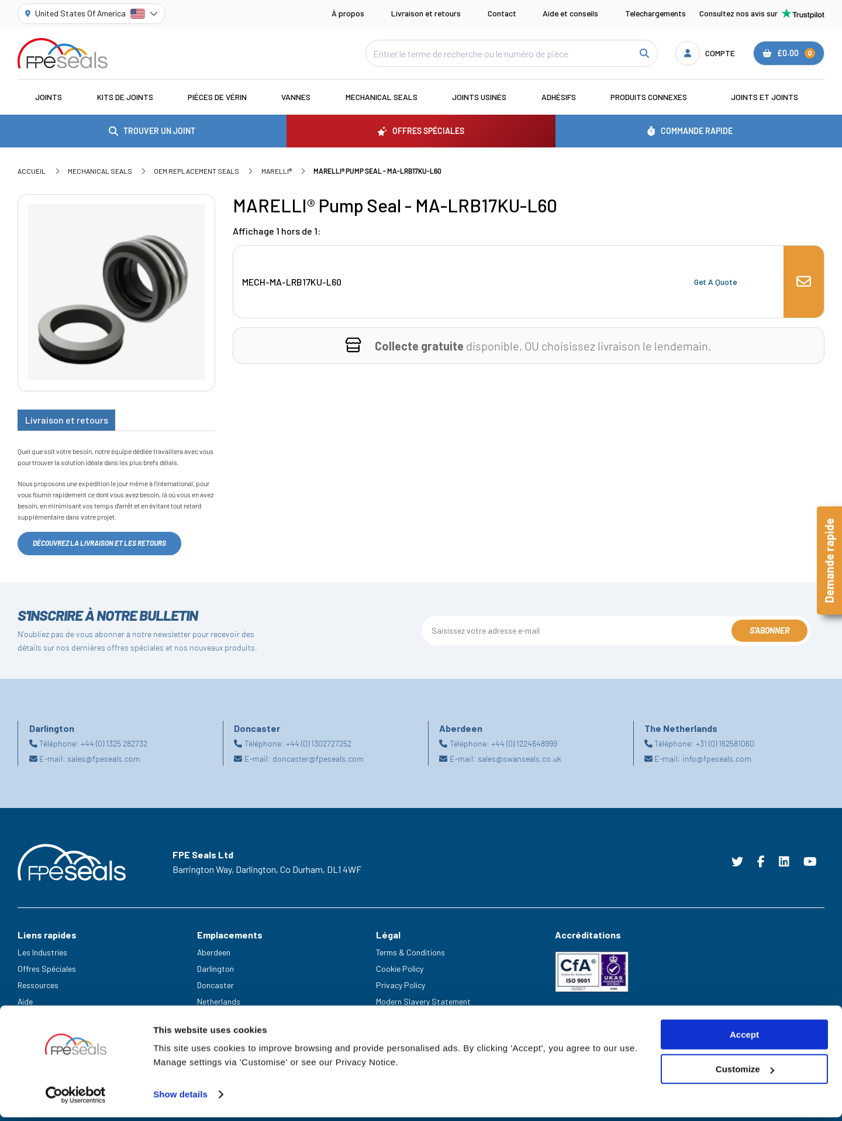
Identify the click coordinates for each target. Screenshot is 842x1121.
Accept (744, 1038)
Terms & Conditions (410, 952)
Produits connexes (648, 97)
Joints (48, 97)
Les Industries (42, 952)
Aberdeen (213, 952)
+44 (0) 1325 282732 (114, 743)
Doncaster (215, 985)
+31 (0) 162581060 (725, 743)
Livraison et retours (426, 13)
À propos (348, 13)
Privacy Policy (400, 985)
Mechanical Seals (381, 97)
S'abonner (769, 630)
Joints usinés (479, 97)
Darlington (215, 969)
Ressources (38, 985)
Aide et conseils (570, 13)
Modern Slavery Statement (423, 1001)
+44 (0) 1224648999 (524, 743)
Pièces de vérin (217, 97)
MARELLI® (276, 171)
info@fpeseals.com (716, 759)
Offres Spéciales (47, 969)
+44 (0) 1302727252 (318, 743)
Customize (745, 1073)
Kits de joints (125, 97)
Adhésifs (558, 97)
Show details (180, 1098)
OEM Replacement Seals (196, 171)
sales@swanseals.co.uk (519, 759)
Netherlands (218, 1001)
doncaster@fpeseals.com (318, 759)
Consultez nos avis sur (761, 13)
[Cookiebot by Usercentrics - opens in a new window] (76, 1098)
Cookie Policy (399, 969)
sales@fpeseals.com (103, 759)
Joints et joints (764, 97)
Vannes (295, 97)
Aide (25, 1001)
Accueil (32, 171)
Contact (502, 13)
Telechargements (655, 13)
